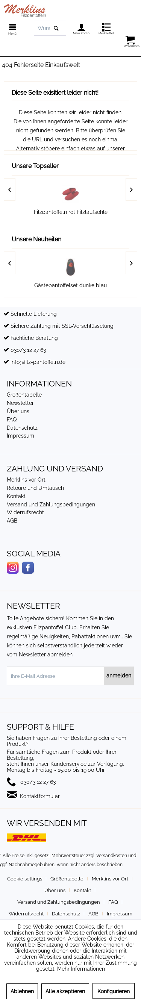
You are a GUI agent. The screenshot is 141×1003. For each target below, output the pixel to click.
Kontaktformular (40, 796)
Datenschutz (22, 428)
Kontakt (16, 496)
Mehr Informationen (81, 969)
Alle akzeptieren (65, 991)
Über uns (18, 411)
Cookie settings (24, 879)
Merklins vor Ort (26, 480)
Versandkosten (111, 855)
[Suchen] (56, 28)
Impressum (20, 436)
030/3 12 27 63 (28, 350)
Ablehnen (22, 991)
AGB (12, 521)
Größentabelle (24, 395)
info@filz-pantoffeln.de (38, 362)
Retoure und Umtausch (35, 488)
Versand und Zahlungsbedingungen (51, 505)
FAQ (12, 420)
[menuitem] (10, 28)
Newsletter (20, 403)
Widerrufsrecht (25, 512)
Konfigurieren (113, 991)
